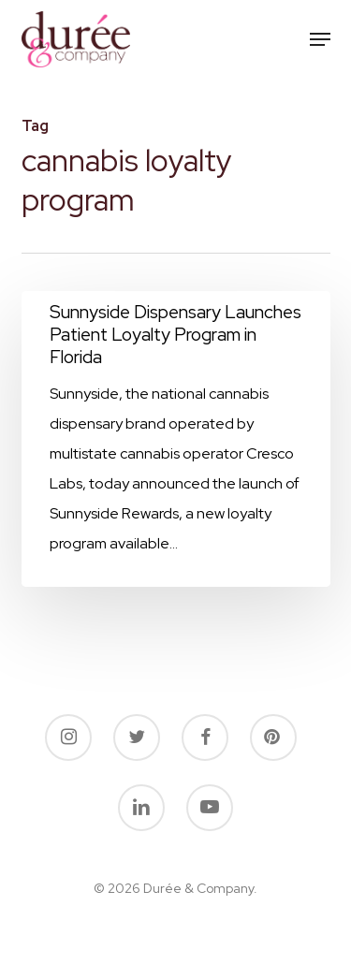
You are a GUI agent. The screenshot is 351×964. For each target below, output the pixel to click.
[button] (320, 39)
